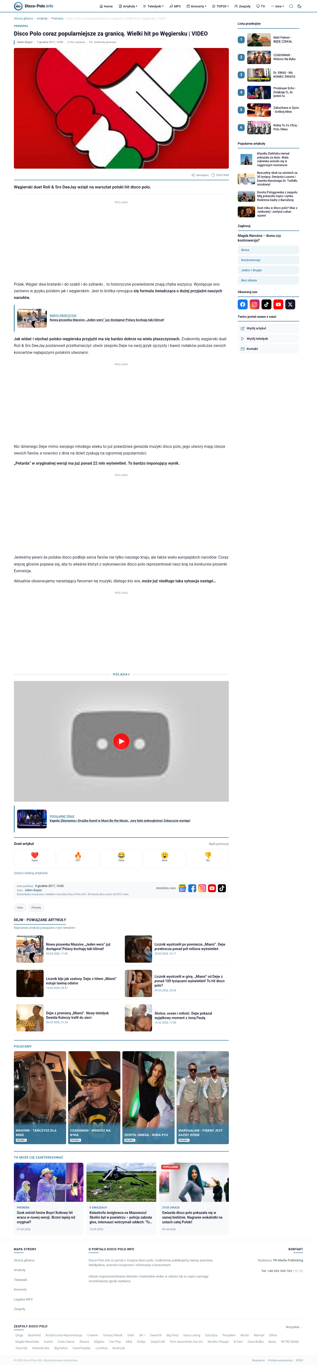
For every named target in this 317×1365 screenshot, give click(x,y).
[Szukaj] (291, 6)
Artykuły (128, 6)
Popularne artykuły (251, 143)
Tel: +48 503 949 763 (282, 1271)
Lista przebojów (249, 23)
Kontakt (249, 349)
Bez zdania (249, 280)
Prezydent (229, 1335)
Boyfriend (34, 1335)
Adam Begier (25, 42)
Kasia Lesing (192, 1335)
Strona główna (23, 18)
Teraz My (21, 1348)
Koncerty (196, 6)
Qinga (19, 1335)
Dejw (20, 907)
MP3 (175, 6)
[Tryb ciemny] (299, 6)
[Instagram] (202, 888)
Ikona (245, 250)
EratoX (48, 1341)
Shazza (84, 1341)
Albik (129, 1341)
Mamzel (259, 1335)
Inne (277, 6)
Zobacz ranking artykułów (31, 873)
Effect (273, 1335)
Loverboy (102, 1348)
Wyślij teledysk (254, 339)
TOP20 (220, 6)
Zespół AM (158, 1341)
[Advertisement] (121, 239)
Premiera (57, 18)
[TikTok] (222, 888)
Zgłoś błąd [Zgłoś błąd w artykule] (220, 175)
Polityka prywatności (280, 1360)
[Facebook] (192, 888)
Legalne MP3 (23, 1299)
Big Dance (61, 1348)
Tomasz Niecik (113, 1335)
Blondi (244, 1335)
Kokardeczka (40, 1348)
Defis (130, 1335)
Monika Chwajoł (218, 1341)
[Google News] (182, 888)
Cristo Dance (66, 1341)
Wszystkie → (294, 1327)
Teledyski (153, 6)
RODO (299, 1360)
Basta (272, 1341)
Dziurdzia (211, 1335)
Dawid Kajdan (82, 1348)
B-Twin (238, 1341)
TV (260, 6)
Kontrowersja (250, 260)
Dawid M (156, 1335)
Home (106, 6)
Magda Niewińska (27, 1341)
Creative (92, 1335)
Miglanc (99, 1341)
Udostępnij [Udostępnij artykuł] (200, 175)
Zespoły (242, 6)
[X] (290, 304)
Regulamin (258, 1360)
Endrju (141, 1341)
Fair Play (115, 1341)
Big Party (172, 1335)
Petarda (36, 907)
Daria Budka (256, 1341)
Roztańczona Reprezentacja (64, 1335)
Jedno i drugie (251, 270)
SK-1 (142, 1335)
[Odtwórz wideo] (121, 741)
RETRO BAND (290, 1341)
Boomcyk (118, 1348)
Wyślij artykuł (253, 328)
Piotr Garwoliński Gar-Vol (186, 1341)
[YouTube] (212, 888)
